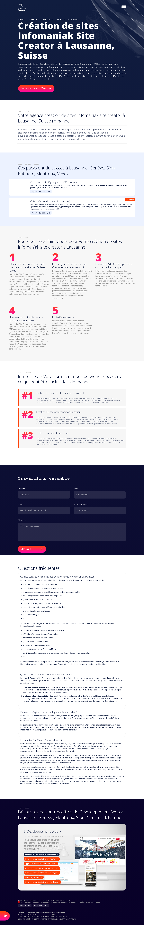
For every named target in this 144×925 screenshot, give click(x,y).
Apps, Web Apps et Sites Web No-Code (41, 864)
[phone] (100, 510)
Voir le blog (24, 905)
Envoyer (32, 549)
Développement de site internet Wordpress (42, 882)
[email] (44, 510)
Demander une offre (36, 88)
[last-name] (100, 495)
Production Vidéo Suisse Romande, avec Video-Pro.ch (40, 915)
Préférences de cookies (90, 902)
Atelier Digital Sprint (33, 877)
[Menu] (124, 6)
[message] (72, 532)
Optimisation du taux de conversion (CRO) (42, 868)
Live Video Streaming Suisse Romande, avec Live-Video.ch (43, 916)
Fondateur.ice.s (40, 905)
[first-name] (44, 495)
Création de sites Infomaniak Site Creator (41, 854)
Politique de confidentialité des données (59, 902)
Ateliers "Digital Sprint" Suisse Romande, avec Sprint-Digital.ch (47, 918)
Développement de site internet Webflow (41, 859)
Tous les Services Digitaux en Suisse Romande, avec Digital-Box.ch (47, 920)
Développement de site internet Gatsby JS (42, 873)
